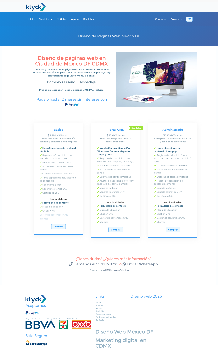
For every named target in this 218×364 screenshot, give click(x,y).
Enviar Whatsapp (140, 267)
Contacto (160, 19)
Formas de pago (90, 317)
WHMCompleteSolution (116, 273)
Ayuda (75, 19)
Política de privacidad (93, 320)
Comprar (58, 229)
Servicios (45, 19)
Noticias (61, 19)
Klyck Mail (89, 19)
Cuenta (176, 19)
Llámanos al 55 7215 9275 (93, 267)
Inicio (31, 19)
